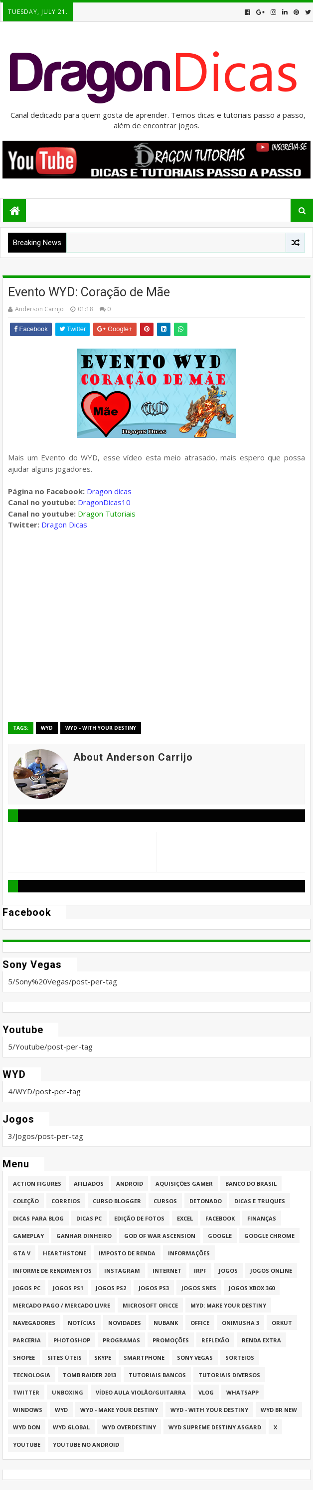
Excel (185, 1218)
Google (220, 1235)
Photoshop (71, 1340)
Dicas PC (89, 1218)
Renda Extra (261, 1340)
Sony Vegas (195, 1357)
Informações (189, 1253)
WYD (47, 727)
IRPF (200, 1270)
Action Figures (37, 1183)
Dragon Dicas (64, 524)
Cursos (165, 1201)
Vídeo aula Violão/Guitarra (141, 1392)
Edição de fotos (139, 1218)
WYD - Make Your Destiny (119, 1409)
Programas (121, 1340)
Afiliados (89, 1183)
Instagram (122, 1270)
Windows (27, 1409)
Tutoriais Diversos (229, 1375)
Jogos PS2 (111, 1288)
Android (129, 1183)
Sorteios (239, 1357)
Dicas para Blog (38, 1218)
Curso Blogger (117, 1201)
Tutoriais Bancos (157, 1375)
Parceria (27, 1340)
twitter (26, 1392)
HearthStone (64, 1253)
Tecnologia (31, 1375)
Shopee (24, 1357)
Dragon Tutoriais (107, 514)
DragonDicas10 (104, 502)
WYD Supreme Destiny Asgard (214, 1427)
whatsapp (242, 1392)
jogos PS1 (68, 1288)
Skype (102, 1357)
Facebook (220, 1218)
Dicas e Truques (259, 1201)
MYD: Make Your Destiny (228, 1305)
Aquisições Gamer (184, 1183)
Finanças (261, 1218)
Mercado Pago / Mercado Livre (61, 1305)
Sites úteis (64, 1357)
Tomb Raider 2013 (89, 1375)
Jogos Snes (198, 1288)
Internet (167, 1270)
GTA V (21, 1253)
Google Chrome (269, 1235)
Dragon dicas (109, 491)
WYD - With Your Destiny (100, 727)
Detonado (205, 1201)
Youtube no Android (86, 1444)
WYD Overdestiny (129, 1427)
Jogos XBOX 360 (252, 1288)
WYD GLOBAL (71, 1427)
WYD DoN (26, 1427)
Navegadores (34, 1322)
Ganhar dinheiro (84, 1235)
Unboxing (67, 1392)
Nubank (166, 1322)
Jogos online (271, 1270)
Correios (65, 1201)
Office (199, 1322)
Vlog (206, 1392)
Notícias (82, 1322)
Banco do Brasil (251, 1183)
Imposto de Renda (127, 1253)
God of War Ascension (159, 1235)
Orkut (282, 1322)
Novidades (124, 1322)
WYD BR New (279, 1409)
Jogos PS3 (154, 1288)
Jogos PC (26, 1288)
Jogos (228, 1270)
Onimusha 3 (240, 1322)
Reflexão (215, 1340)
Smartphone (144, 1357)
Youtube (26, 1444)
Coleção (26, 1201)
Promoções (171, 1340)
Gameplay (28, 1235)
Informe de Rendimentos (52, 1270)
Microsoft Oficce (150, 1305)
